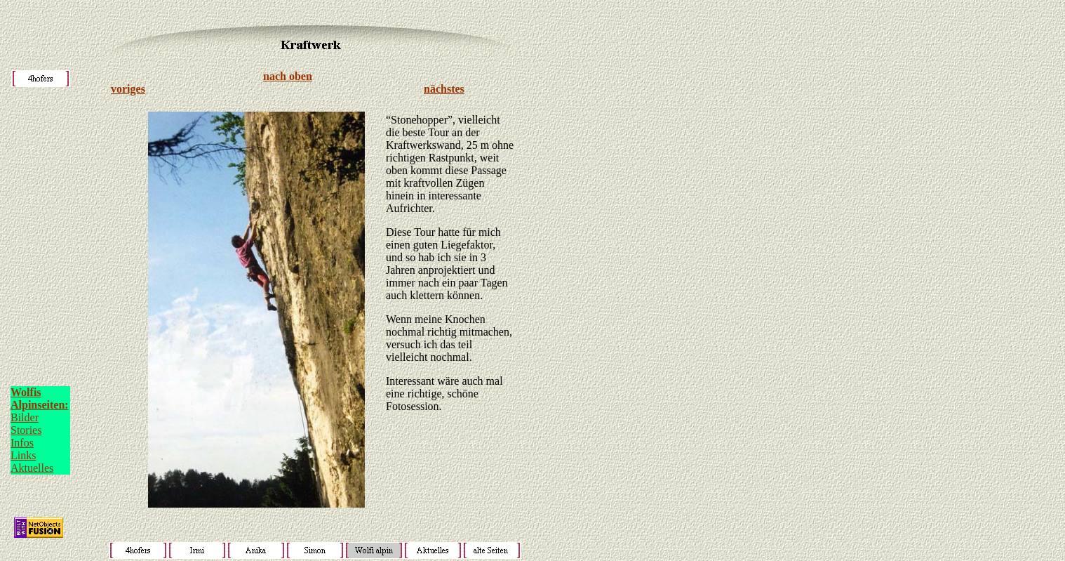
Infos (22, 443)
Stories (26, 430)
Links (23, 455)
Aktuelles (32, 468)
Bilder (25, 417)
